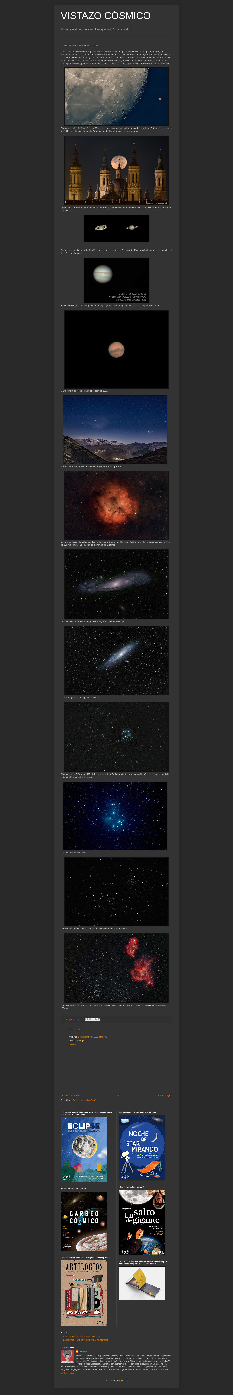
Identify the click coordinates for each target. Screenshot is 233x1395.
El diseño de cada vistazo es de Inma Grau (81, 1337)
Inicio (119, 1095)
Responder (73, 1045)
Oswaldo (83, 1351)
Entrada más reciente (71, 1095)
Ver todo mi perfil (68, 1373)
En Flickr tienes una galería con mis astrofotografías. (86, 1340)
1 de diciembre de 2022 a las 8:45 (92, 1037)
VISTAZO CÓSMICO (106, 15)
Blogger (125, 1380)
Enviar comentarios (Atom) (84, 1100)
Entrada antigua (165, 1095)
